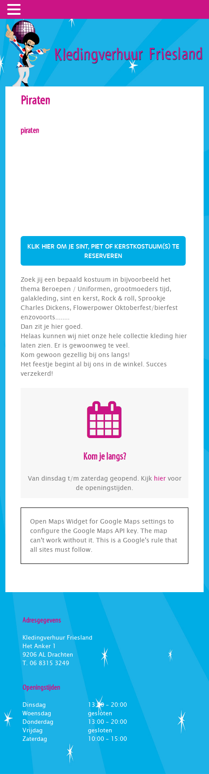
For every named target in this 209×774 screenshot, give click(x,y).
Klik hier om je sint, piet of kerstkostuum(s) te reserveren (103, 251)
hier (160, 478)
